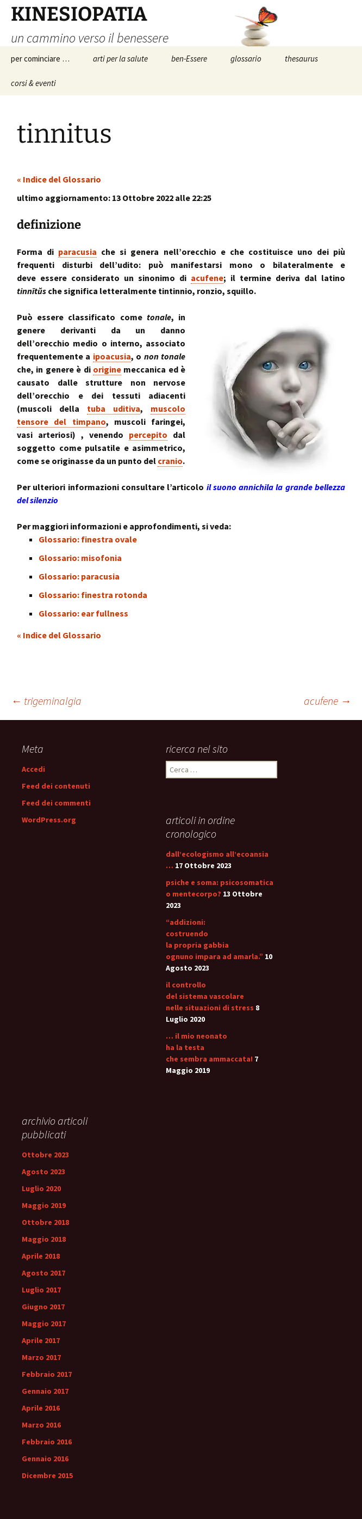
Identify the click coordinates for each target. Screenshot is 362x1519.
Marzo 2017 (41, 1357)
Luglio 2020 (41, 1188)
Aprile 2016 (41, 1408)
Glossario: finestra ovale (88, 539)
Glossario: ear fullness (83, 613)
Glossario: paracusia (79, 576)
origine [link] (107, 369)
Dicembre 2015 (47, 1475)
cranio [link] (170, 460)
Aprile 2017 (41, 1340)
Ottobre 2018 (45, 1222)
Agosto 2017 (43, 1273)
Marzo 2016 (41, 1425)
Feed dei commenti (56, 803)
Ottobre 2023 (45, 1155)
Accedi (33, 769)
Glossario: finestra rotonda (93, 594)
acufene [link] (207, 277)
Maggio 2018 (44, 1239)
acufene (327, 700)
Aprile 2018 (41, 1256)
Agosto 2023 (43, 1171)
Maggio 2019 (44, 1205)
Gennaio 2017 (45, 1391)
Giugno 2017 (43, 1306)
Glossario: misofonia (80, 557)
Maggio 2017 (44, 1323)
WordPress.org (49, 820)
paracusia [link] (77, 251)
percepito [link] (148, 434)
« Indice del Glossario (59, 179)
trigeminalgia (46, 700)
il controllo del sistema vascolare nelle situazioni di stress (210, 996)
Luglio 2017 (41, 1290)
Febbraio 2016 (47, 1442)
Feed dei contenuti (56, 786)
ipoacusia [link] (112, 356)
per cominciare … (40, 58)
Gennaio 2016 (45, 1458)
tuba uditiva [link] (113, 408)
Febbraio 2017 (47, 1374)
